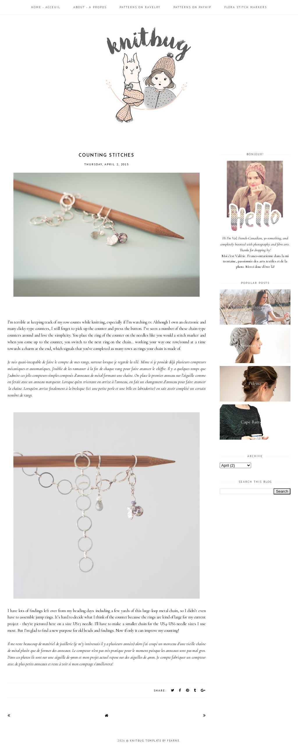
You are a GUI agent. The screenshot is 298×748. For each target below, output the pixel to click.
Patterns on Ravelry (140, 7)
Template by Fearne (162, 740)
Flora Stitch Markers (245, 7)
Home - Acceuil (45, 7)
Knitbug (137, 740)
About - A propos (90, 7)
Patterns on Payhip (192, 7)
